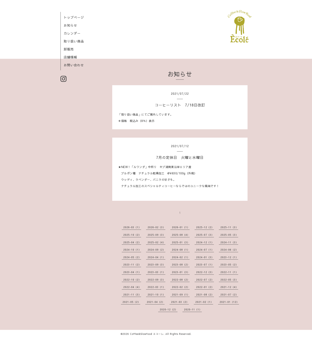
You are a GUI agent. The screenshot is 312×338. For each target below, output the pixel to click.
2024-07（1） (205, 249)
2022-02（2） (181, 287)
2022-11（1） (229, 272)
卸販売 (69, 49)
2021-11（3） (132, 294)
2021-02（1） (204, 301)
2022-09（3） (156, 279)
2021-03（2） (180, 301)
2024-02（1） (181, 257)
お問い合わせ (74, 65)
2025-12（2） (205, 227)
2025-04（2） (132, 242)
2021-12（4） (229, 287)
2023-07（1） (205, 264)
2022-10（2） (132, 279)
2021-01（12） (229, 301)
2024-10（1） (132, 249)
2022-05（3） (229, 279)
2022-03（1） (156, 287)
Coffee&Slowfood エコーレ (147, 333)
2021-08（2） (205, 294)
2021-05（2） (131, 301)
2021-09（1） (181, 294)
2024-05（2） (132, 257)
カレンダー (72, 33)
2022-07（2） (205, 279)
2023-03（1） (156, 272)
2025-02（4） (156, 242)
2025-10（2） (132, 234)
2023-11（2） (132, 264)
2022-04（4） (132, 287)
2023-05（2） (229, 264)
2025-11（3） (229, 227)
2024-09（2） (156, 249)
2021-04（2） (156, 301)
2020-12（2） (168, 309)
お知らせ (70, 25)
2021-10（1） (156, 294)
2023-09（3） (156, 264)
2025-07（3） (205, 234)
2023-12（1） (229, 257)
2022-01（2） (205, 287)
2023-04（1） (132, 272)
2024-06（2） (229, 249)
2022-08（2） (181, 279)
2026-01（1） (181, 227)
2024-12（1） (205, 242)
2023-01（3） (181, 272)
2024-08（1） (181, 249)
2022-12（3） (205, 272)
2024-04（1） (156, 257)
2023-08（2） (181, 264)
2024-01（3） (205, 257)
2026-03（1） (132, 227)
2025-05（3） (229, 234)
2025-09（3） (156, 234)
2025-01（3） (181, 242)
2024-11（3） (229, 242)
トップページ (74, 17)
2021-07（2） (229, 294)
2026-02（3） (156, 227)
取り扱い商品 (74, 41)
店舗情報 (70, 57)
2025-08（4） (181, 234)
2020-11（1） (193, 309)
